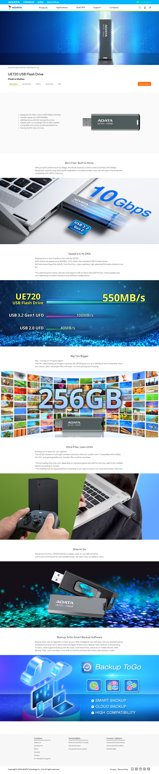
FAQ (59, 84)
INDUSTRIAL (53, 2)
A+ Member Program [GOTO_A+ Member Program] (42, 758)
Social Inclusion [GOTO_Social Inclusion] (75, 746)
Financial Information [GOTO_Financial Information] (115, 746)
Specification (26, 84)
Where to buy (144, 84)
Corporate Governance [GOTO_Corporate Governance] (78, 749)
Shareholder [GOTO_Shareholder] (111, 749)
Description (13, 84)
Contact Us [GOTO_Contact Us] (38, 746)
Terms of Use (123, 769)
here (121, 469)
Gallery (38, 84)
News (36, 749)
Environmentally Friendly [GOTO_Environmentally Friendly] (78, 742)
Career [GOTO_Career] (37, 755)
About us (37, 742)
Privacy (113, 769)
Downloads (49, 84)
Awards (37, 752)
